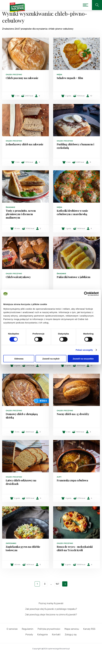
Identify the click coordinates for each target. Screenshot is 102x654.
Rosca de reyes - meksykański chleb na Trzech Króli (75, 548)
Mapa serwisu (72, 629)
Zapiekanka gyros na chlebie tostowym (23, 548)
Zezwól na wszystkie (83, 358)
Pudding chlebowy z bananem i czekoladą (75, 146)
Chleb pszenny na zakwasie (22, 78)
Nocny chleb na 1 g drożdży (73, 414)
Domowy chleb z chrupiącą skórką (22, 415)
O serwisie (12, 629)
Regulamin (27, 629)
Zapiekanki (11, 543)
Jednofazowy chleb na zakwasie (24, 144)
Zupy (59, 477)
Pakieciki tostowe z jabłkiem (73, 277)
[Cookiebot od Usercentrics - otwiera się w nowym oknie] (86, 294)
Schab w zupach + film (70, 78)
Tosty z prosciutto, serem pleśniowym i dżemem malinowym (21, 214)
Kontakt (56, 634)
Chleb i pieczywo (14, 75)
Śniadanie (10, 207)
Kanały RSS (89, 629)
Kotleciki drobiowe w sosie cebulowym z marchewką (72, 212)
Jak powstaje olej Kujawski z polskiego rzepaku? (51, 609)
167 (57, 584)
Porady (29, 634)
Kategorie (42, 634)
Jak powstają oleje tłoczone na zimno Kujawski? (51, 614)
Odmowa (18, 358)
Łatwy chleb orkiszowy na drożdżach (21, 482)
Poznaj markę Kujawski (51, 603)
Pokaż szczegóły (84, 350)
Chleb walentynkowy (18, 277)
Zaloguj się (71, 634)
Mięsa (59, 75)
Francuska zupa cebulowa (72, 480)
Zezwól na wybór (51, 358)
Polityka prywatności (49, 629)
